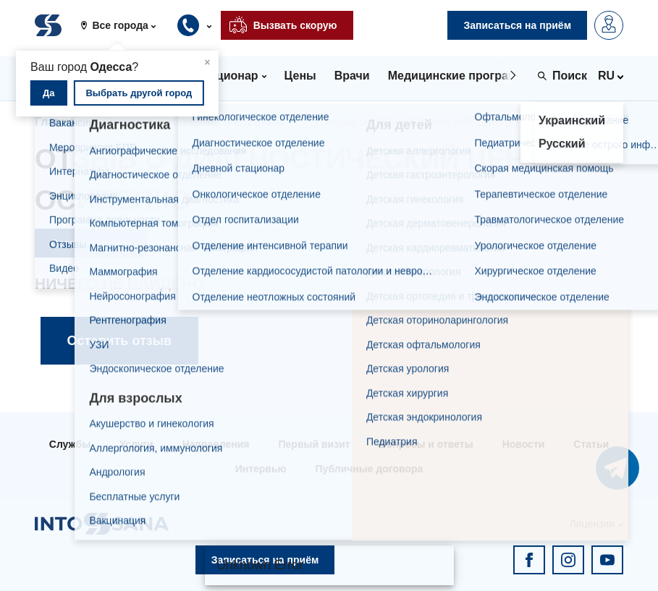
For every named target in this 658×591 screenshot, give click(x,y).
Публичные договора (369, 469)
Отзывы (127, 122)
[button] (123, 25)
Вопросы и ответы (426, 444)
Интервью (261, 469)
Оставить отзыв (91, 243)
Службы (69, 444)
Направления (216, 444)
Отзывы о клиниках (229, 122)
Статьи (591, 444)
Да (49, 93)
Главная (58, 122)
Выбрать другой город (138, 93)
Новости (523, 444)
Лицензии (592, 524)
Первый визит (314, 444)
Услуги (136, 444)
